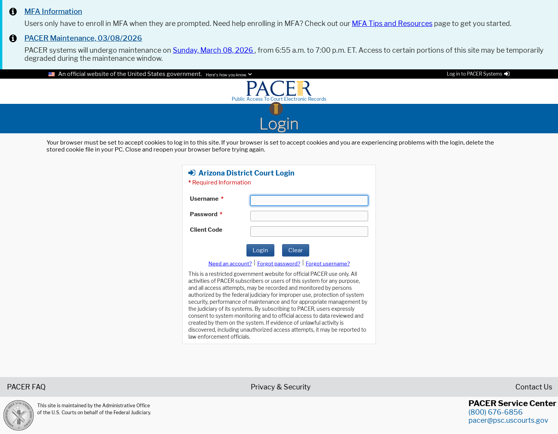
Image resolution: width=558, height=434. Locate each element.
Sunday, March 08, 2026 (214, 50)
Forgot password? (278, 263)
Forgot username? (328, 263)
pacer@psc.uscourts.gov (508, 420)
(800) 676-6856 (495, 412)
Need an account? (230, 263)
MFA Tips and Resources (392, 23)
